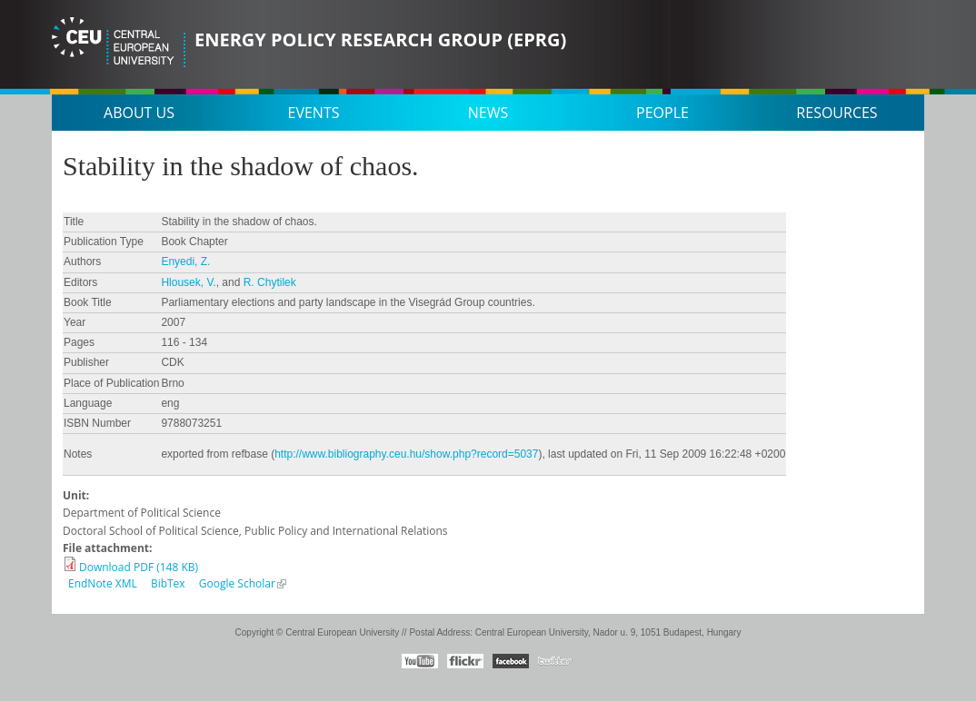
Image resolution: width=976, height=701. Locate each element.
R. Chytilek (270, 282)
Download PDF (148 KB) (138, 567)
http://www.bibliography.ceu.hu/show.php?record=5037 (406, 454)
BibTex (168, 583)
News (488, 113)
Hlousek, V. (188, 282)
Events (314, 113)
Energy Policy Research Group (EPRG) (380, 39)
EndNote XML (102, 583)
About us (139, 113)
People (662, 113)
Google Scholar (237, 583)
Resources (836, 113)
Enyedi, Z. (185, 261)
